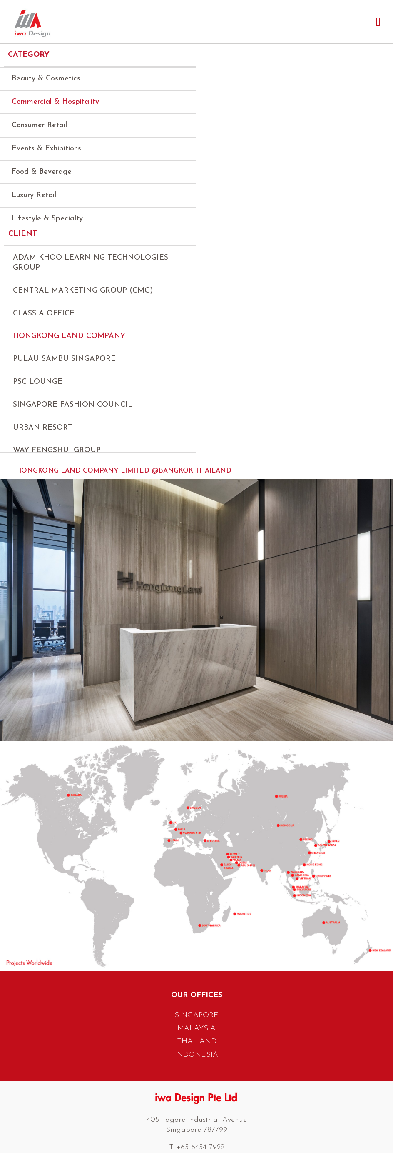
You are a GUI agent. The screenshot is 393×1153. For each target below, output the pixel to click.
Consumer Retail (39, 125)
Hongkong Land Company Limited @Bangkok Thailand (123, 488)
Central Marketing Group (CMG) (83, 298)
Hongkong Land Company (69, 344)
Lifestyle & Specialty (47, 219)
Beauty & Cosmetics (46, 79)
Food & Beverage (42, 172)
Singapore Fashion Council (72, 412)
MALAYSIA (196, 1045)
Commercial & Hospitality (55, 102)
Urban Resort (42, 435)
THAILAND (196, 1059)
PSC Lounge (37, 389)
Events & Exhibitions (46, 149)
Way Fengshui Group (57, 458)
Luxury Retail (34, 195)
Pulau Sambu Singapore (64, 366)
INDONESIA (196, 1071)
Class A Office (44, 321)
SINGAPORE (196, 1032)
